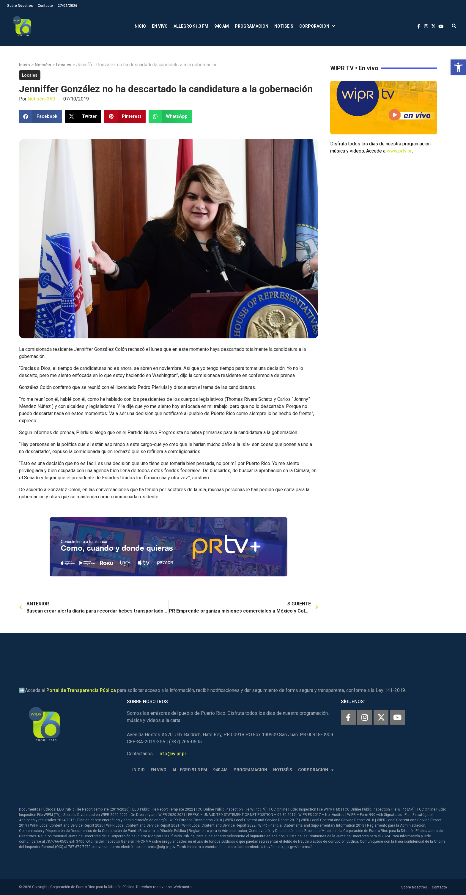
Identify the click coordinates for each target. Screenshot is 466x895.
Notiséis (283, 26)
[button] (458, 67)
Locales (63, 64)
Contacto (45, 6)
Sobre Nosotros (20, 6)
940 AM (221, 26)
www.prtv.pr (399, 151)
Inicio (139, 26)
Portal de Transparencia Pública (81, 690)
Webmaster (183, 887)
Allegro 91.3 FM (191, 26)
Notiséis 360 (41, 99)
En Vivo (160, 26)
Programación (251, 26)
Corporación (317, 26)
